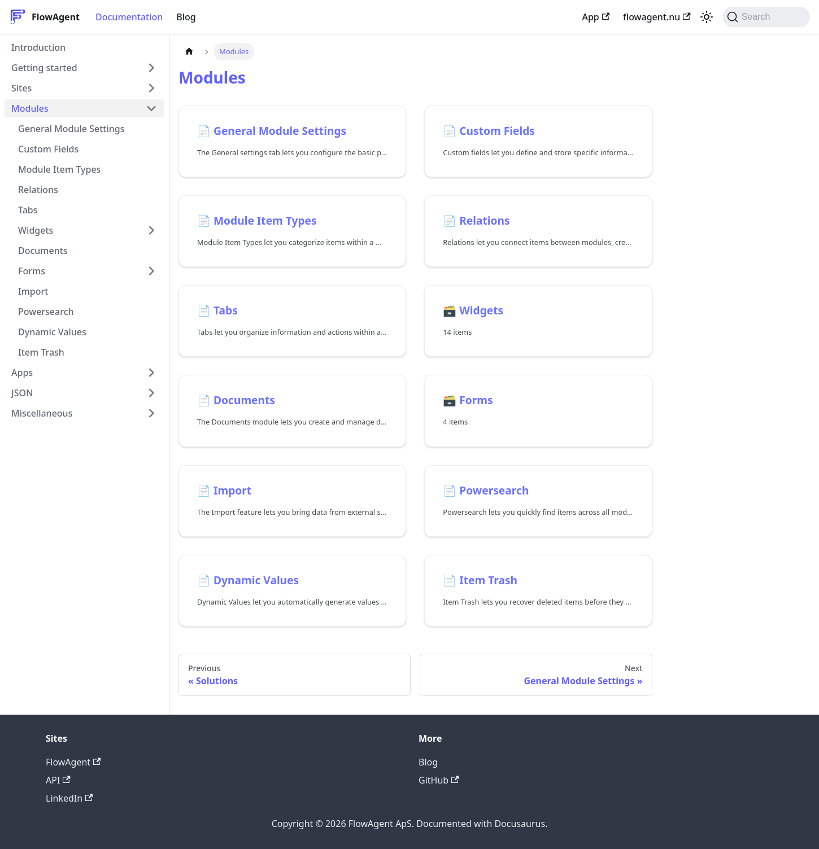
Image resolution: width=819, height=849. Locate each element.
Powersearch (46, 311)
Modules (30, 108)
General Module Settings (71, 128)
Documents (43, 250)
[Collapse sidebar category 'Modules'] (151, 108)
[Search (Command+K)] (766, 17)
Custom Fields (48, 149)
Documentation (129, 17)
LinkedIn (69, 798)
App (595, 17)
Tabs (28, 210)
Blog (185, 17)
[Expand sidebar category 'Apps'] (151, 373)
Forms (31, 271)
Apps (22, 372)
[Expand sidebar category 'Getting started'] (151, 68)
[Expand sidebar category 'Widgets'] (151, 230)
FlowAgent (73, 762)
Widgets (35, 230)
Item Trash (41, 352)
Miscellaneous (41, 413)
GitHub (439, 780)
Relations (38, 189)
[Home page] (189, 51)
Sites (21, 88)
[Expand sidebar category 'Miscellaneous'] (151, 413)
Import (33, 291)
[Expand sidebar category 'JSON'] (151, 393)
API (58, 780)
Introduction (38, 47)
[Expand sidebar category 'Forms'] (151, 271)
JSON (22, 393)
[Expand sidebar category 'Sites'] (151, 88)
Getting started (44, 68)
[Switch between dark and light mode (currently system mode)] (707, 17)
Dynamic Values (52, 332)
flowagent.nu (657, 17)
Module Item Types (59, 169)
